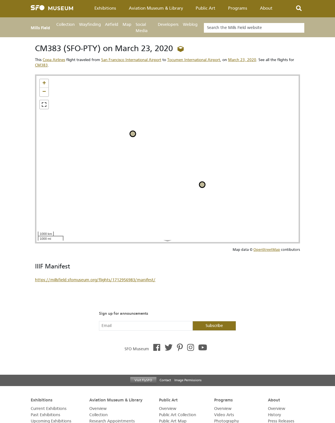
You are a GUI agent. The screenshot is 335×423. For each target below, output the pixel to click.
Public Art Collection (177, 414)
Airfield (111, 24)
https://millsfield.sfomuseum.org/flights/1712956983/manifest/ (95, 280)
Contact (165, 380)
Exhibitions (105, 8)
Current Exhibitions (49, 408)
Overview (98, 408)
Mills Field (40, 27)
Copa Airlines (54, 59)
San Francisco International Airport (131, 59)
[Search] (254, 28)
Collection (65, 24)
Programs (237, 8)
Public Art (205, 8)
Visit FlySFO (143, 380)
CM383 (41, 65)
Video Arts (224, 414)
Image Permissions (188, 380)
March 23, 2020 (242, 59)
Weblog (190, 24)
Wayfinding (90, 24)
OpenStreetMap (266, 249)
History (274, 414)
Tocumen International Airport (193, 59)
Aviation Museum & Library (156, 8)
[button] (44, 83)
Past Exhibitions (45, 414)
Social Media (142, 27)
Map (127, 24)
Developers (168, 24)
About (266, 8)
